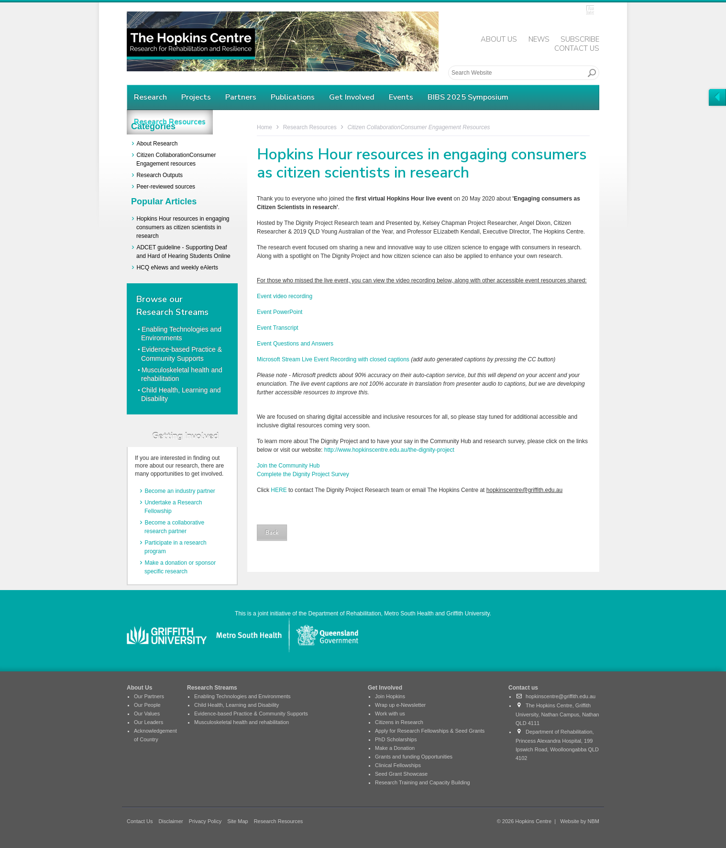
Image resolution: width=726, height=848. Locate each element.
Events (401, 97)
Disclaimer (170, 821)
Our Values (147, 713)
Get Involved (351, 97)
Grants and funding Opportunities (413, 756)
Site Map (237, 821)
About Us (499, 39)
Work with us (390, 713)
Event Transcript (277, 327)
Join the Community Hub (288, 465)
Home (264, 127)
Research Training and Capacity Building (422, 782)
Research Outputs (159, 175)
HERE (278, 490)
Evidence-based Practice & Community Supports (251, 713)
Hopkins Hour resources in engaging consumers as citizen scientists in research (183, 227)
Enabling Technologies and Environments (242, 696)
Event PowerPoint (279, 312)
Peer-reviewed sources (165, 186)
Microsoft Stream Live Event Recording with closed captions (333, 359)
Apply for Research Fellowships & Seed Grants (429, 731)
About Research (156, 143)
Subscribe (580, 39)
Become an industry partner (179, 491)
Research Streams (212, 687)
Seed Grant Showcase (401, 774)
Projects (196, 97)
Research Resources (310, 127)
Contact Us (576, 48)
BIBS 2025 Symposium (468, 97)
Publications (293, 97)
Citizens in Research (399, 722)
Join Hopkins (390, 696)
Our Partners (149, 696)
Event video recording (284, 296)
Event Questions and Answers (295, 343)
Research (150, 97)
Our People (147, 705)
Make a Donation (395, 748)
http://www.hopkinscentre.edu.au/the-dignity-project (388, 449)
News (539, 39)
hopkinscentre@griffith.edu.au (555, 696)
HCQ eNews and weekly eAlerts (177, 267)
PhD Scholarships (396, 739)
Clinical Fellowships (398, 765)
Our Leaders (148, 722)
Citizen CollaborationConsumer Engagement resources (418, 127)
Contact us (523, 687)
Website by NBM (579, 821)
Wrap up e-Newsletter (400, 705)
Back (271, 532)
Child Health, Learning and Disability (236, 705)
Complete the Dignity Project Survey (303, 474)
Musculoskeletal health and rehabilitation (241, 722)
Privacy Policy (205, 821)
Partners (240, 97)
